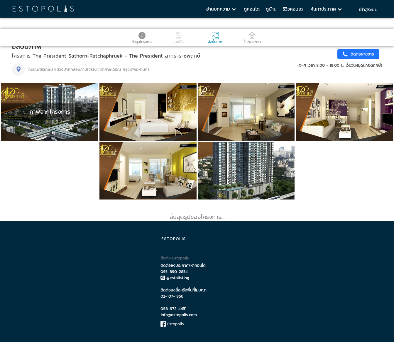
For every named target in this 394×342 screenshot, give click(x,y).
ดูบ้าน (271, 8)
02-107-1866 (171, 296)
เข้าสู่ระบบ (368, 9)
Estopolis (172, 324)
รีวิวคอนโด (293, 8)
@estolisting (174, 278)
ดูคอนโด (252, 8)
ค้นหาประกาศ (326, 8)
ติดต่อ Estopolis (174, 258)
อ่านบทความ (221, 8)
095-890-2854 (174, 272)
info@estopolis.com (178, 315)
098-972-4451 (173, 309)
